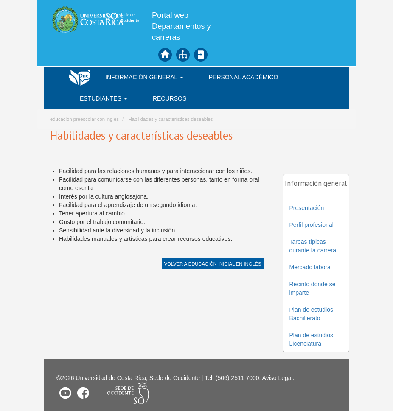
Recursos (169, 98)
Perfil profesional (311, 224)
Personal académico (243, 77)
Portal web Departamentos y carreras (181, 26)
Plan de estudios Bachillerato (311, 314)
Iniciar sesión (201, 55)
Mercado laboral (310, 267)
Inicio (165, 55)
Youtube (65, 392)
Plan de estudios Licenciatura (311, 339)
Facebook (83, 392)
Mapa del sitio (183, 55)
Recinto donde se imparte (312, 288)
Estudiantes (103, 98)
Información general (144, 77)
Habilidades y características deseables (170, 119)
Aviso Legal (277, 378)
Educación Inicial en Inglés (224, 263)
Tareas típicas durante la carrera (313, 246)
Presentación (306, 207)
